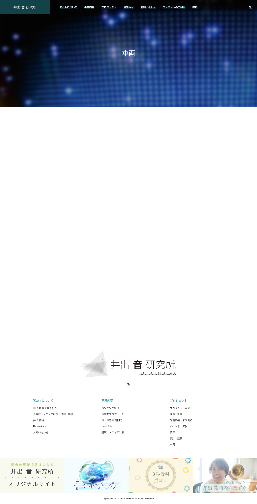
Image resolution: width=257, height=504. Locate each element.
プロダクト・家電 (180, 408)
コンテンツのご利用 (174, 7)
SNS (195, 7)
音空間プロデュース (113, 414)
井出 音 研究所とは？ (45, 408)
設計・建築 (176, 438)
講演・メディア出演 (113, 432)
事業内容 (89, 7)
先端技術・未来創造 (181, 420)
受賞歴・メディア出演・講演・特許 (53, 414)
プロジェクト (108, 7)
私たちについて (68, 7)
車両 (172, 444)
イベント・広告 (178, 426)
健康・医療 (176, 414)
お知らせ (128, 7)
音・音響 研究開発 (112, 420)
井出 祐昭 (38, 420)
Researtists (39, 426)
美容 (172, 432)
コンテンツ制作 (110, 408)
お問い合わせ (148, 7)
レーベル (107, 426)
